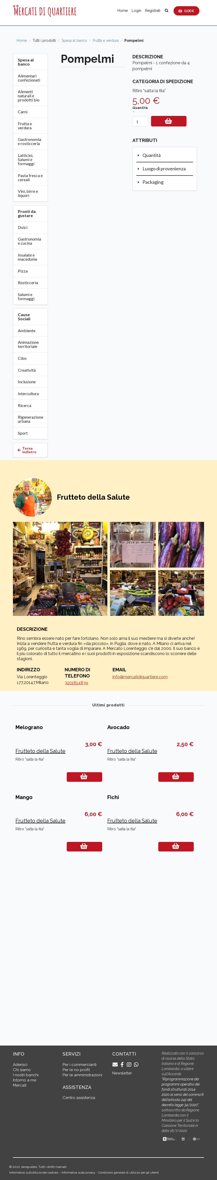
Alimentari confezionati (29, 77)
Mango (24, 963)
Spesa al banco (74, 40)
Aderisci (20, 1064)
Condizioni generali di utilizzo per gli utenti (128, 1172)
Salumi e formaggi (26, 296)
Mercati (19, 1085)
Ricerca (24, 405)
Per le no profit (76, 1069)
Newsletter (122, 1073)
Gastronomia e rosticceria (29, 141)
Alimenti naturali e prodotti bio (29, 95)
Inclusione (27, 381)
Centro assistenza (79, 1097)
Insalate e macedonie (27, 256)
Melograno (29, 810)
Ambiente (26, 330)
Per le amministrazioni (82, 1075)
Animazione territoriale (28, 344)
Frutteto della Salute (40, 834)
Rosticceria (28, 282)
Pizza (23, 270)
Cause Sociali (24, 316)
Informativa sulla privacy (78, 1172)
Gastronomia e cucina (29, 240)
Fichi (113, 963)
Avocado (118, 810)
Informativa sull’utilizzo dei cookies (33, 1172)
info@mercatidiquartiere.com (140, 676)
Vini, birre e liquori (28, 193)
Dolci (22, 227)
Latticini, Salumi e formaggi (26, 159)
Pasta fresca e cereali (30, 177)
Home (122, 11)
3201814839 (76, 682)
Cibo (22, 358)
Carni (22, 111)
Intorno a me (24, 1080)
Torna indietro (26, 450)
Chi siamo (22, 1069)
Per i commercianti (79, 1064)
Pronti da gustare (27, 213)
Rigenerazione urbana (30, 419)
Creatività (27, 370)
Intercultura (28, 393)
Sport (23, 432)
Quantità (140, 108)
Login (136, 11)
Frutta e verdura (106, 40)
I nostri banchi (26, 1075)
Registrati (152, 11)
